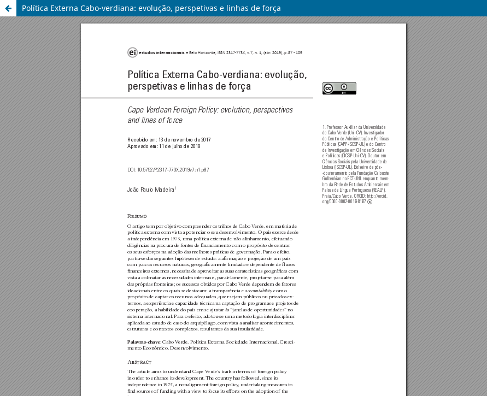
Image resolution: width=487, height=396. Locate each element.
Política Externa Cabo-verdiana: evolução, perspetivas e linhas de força (151, 8)
